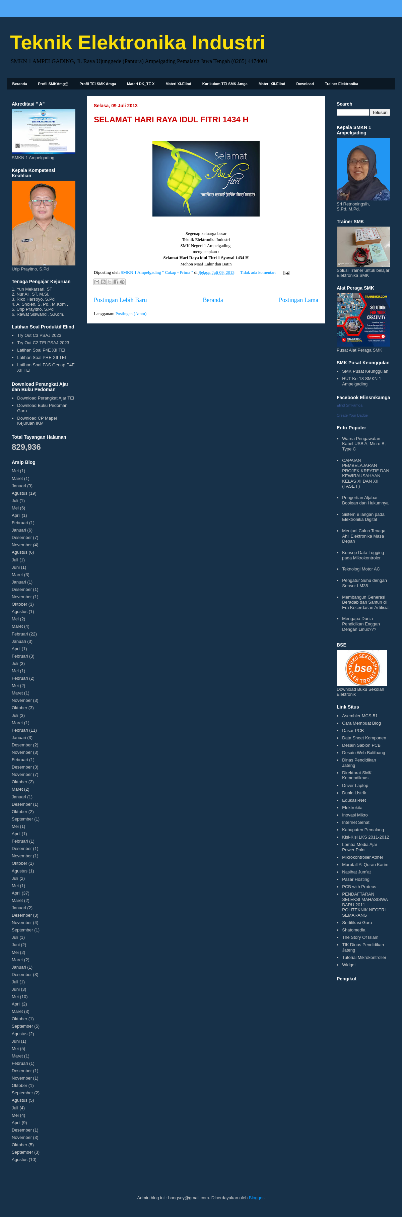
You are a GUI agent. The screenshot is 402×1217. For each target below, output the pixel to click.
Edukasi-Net (354, 800)
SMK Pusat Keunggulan (365, 371)
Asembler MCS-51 (360, 715)
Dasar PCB (353, 730)
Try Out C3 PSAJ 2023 (39, 335)
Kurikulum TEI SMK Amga (225, 84)
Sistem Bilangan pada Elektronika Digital (363, 517)
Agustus (19, 493)
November (22, 544)
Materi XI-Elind (178, 84)
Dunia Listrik (354, 792)
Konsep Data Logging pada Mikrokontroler (363, 555)
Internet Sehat (356, 822)
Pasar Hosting (356, 879)
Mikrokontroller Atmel (362, 857)
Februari (20, 522)
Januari (19, 485)
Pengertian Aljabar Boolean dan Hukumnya (365, 500)
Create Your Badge (352, 415)
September (22, 819)
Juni (16, 567)
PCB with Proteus (359, 886)
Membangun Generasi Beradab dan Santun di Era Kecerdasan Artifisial (366, 602)
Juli (15, 500)
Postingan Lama (298, 300)
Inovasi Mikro (355, 814)
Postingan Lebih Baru (120, 300)
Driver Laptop (355, 785)
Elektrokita (352, 807)
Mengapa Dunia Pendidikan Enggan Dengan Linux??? (361, 623)
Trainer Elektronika (341, 84)
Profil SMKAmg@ (53, 84)
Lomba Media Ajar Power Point (359, 847)
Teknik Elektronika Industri (137, 42)
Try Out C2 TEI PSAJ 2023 (43, 342)
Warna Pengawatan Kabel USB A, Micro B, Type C (364, 443)
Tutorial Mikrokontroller (364, 957)
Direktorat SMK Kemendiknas (357, 775)
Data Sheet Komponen (364, 737)
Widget (348, 964)
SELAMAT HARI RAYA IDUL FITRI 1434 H (171, 119)
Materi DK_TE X (140, 84)
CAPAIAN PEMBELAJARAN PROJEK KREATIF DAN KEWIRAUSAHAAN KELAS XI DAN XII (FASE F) (365, 473)
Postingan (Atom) (131, 313)
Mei (15, 470)
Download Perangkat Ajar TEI (45, 398)
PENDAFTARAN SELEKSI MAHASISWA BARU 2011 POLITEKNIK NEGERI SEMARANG (365, 904)
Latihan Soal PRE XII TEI (41, 357)
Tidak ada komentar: (258, 272)
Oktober (19, 604)
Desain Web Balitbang (363, 752)
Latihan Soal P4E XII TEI (41, 350)
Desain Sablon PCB (361, 745)
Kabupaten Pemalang (363, 829)
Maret (17, 478)
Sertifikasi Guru (357, 922)
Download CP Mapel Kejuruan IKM (37, 421)
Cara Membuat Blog (361, 723)
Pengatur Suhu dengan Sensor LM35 (364, 583)
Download (305, 84)
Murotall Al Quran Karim (365, 864)
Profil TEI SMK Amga (97, 84)
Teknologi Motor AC (361, 568)
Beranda (19, 84)
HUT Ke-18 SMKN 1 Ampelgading (361, 381)
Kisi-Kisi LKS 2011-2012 (365, 837)
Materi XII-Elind (272, 84)
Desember (22, 537)
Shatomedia (353, 929)
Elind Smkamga (349, 405)
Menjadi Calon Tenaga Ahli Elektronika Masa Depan (363, 536)
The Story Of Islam (360, 937)
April (16, 515)
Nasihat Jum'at (356, 871)
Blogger (256, 1197)
